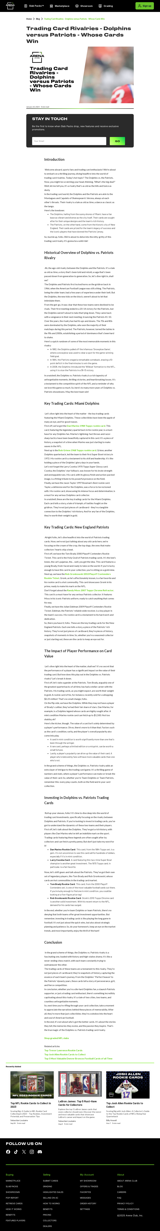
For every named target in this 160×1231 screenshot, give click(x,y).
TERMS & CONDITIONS (128, 1209)
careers (121, 1192)
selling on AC (50, 1198)
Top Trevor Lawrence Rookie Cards (63, 1050)
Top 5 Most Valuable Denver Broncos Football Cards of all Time (78, 1058)
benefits (10, 1215)
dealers (47, 1226)
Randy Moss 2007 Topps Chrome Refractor (90, 590)
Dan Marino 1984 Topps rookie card (85, 425)
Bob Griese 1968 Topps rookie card (77, 450)
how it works (13, 1209)
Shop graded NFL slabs (56, 1038)
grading (47, 1186)
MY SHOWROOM (88, 1181)
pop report (12, 1198)
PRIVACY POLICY (125, 1203)
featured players (15, 1220)
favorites (85, 1192)
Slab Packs (12, 1186)
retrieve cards (14, 1203)
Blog (38, 19)
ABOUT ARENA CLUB (127, 1181)
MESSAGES (85, 1198)
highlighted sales (53, 1192)
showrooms (13, 1192)
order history (88, 1203)
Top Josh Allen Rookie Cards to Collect (65, 1054)
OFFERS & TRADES (89, 1186)
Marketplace (13, 1181)
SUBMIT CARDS (50, 1181)
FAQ (119, 1198)
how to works (51, 1203)
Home (29, 19)
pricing (47, 1215)
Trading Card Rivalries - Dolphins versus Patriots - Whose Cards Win (74, 19)
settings (85, 1209)
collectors (49, 1220)
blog (120, 1186)
